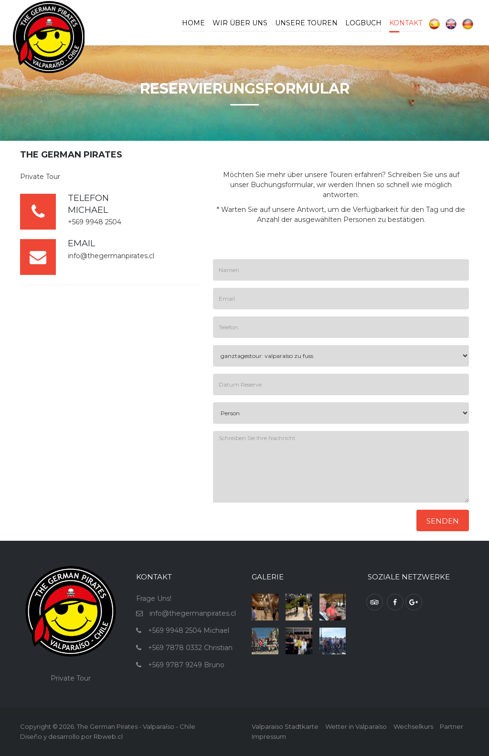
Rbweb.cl (108, 736)
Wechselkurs (413, 726)
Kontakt (405, 23)
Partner (451, 726)
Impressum (269, 736)
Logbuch (363, 23)
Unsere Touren (306, 23)
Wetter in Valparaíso (356, 726)
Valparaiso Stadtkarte (285, 726)
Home (193, 23)
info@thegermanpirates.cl (111, 256)
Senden (442, 520)
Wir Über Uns (240, 23)
